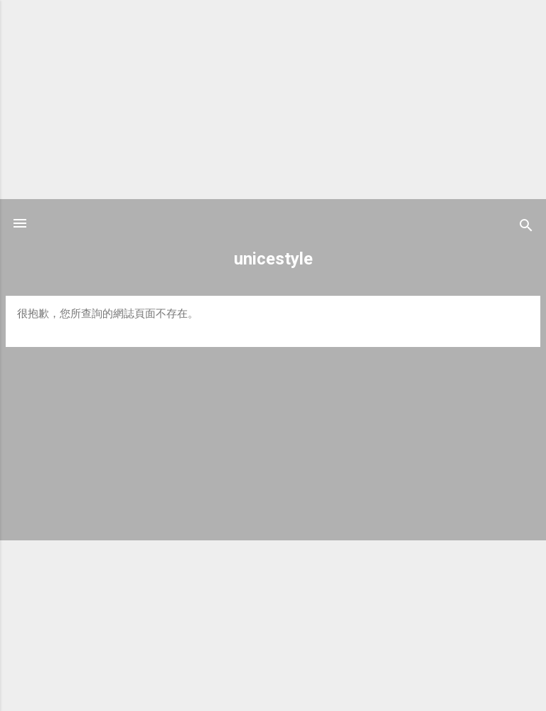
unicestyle (273, 259)
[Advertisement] (273, 99)
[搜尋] (526, 228)
